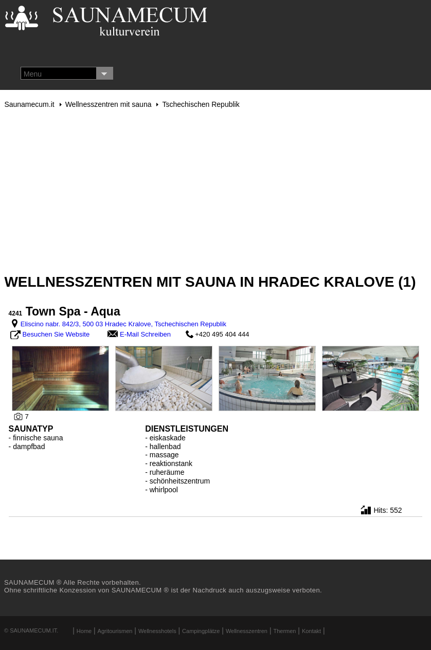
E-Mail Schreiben (145, 334)
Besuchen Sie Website (56, 334)
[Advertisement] (215, 191)
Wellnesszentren (246, 631)
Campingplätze (201, 631)
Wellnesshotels (157, 631)
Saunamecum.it (29, 104)
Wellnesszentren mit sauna (108, 104)
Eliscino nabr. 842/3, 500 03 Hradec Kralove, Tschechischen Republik (123, 324)
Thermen (284, 631)
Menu (33, 74)
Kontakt (311, 631)
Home (84, 631)
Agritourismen (115, 631)
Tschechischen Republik (200, 104)
